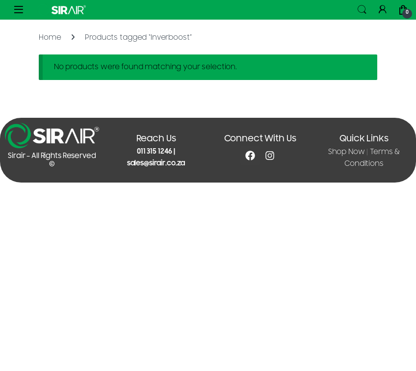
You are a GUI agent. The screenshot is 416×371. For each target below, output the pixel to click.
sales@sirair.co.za (156, 163)
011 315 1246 (154, 151)
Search (362, 9)
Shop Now (346, 152)
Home (50, 37)
